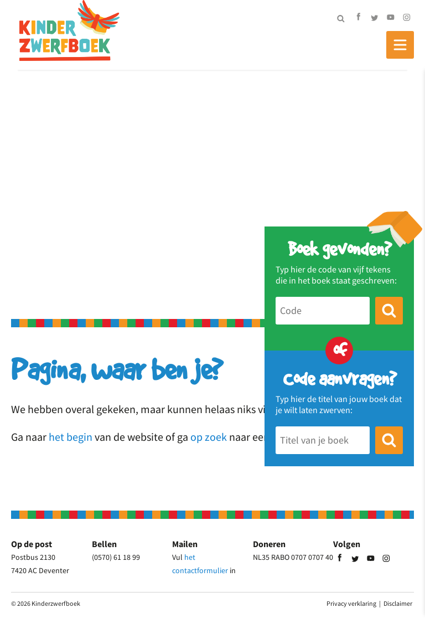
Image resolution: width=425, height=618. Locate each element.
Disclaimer (397, 603)
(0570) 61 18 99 (116, 557)
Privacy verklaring (351, 603)
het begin (70, 437)
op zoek (208, 437)
